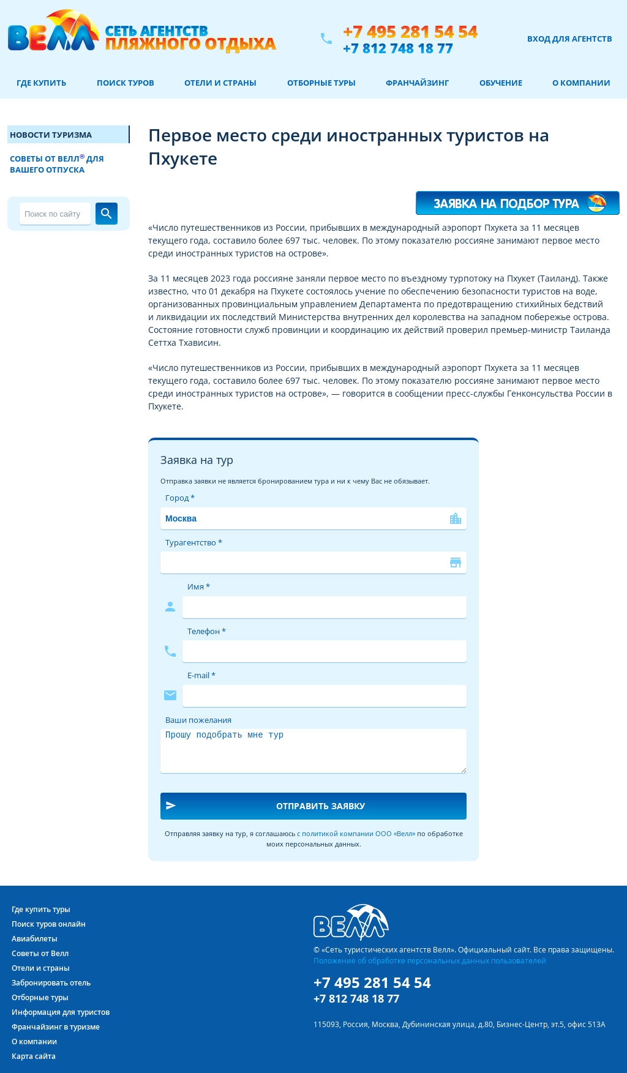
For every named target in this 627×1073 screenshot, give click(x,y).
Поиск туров (125, 82)
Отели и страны (220, 82)
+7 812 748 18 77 (398, 47)
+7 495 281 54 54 (410, 31)
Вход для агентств (569, 38)
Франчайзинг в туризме (56, 1027)
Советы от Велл (40, 953)
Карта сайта (34, 1056)
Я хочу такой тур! (518, 197)
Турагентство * (193, 542)
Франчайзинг (417, 82)
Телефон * (206, 631)
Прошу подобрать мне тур (313, 751)
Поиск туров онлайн (49, 924)
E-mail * (201, 675)
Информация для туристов (61, 1012)
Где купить (41, 82)
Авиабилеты (35, 938)
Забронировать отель (51, 983)
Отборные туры (321, 82)
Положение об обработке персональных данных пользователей (430, 960)
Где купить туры (41, 909)
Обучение (500, 82)
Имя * (198, 586)
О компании (581, 82)
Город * (180, 497)
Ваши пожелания (198, 719)
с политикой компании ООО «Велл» (356, 833)
